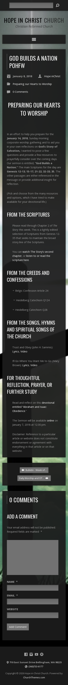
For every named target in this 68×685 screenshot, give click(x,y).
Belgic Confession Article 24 (31, 290)
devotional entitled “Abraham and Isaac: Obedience (33, 407)
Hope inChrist (52, 76)
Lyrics (15, 351)
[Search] (31, 5)
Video (23, 351)
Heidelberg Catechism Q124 (33, 300)
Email (12, 595)
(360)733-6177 (35, 666)
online (50, 420)
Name (12, 581)
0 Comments (20, 91)
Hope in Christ (34, 20)
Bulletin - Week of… (34, 470)
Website (12, 609)
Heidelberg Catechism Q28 (31, 309)
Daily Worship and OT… (33, 478)
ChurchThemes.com (34, 677)
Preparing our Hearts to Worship (32, 84)
